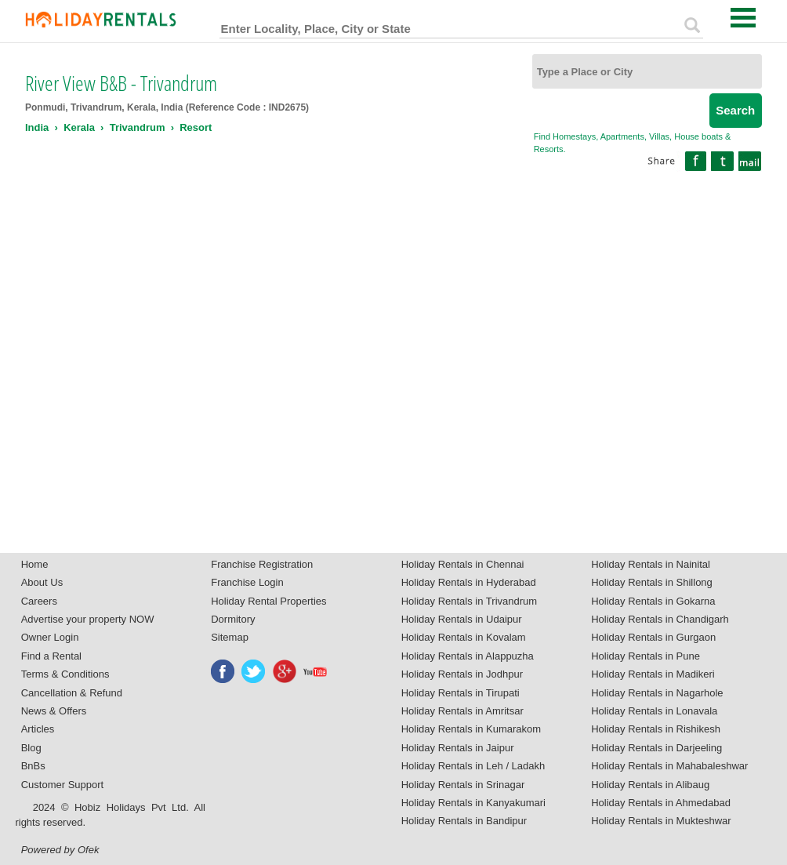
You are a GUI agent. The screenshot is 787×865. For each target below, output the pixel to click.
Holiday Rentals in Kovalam (463, 637)
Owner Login (50, 637)
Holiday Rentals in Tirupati (460, 693)
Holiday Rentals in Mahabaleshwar (669, 766)
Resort (196, 127)
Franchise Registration (262, 564)
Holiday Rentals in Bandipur (464, 821)
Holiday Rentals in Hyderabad (468, 582)
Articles (38, 729)
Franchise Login (247, 582)
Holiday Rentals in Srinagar (463, 784)
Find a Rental (51, 656)
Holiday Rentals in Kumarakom (471, 729)
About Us (42, 582)
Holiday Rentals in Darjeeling (656, 748)
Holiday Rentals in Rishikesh (655, 729)
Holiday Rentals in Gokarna (653, 601)
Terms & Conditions (65, 674)
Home (35, 564)
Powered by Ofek (60, 850)
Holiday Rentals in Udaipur (461, 619)
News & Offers (54, 711)
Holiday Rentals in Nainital (650, 564)
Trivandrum (137, 127)
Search (735, 110)
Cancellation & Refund (71, 693)
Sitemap (229, 637)
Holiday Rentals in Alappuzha (467, 656)
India (37, 127)
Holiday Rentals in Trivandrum (469, 601)
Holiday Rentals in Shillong (652, 582)
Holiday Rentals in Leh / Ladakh (473, 766)
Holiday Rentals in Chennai (462, 564)
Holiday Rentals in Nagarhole (657, 693)
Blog (31, 748)
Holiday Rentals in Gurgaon (653, 637)
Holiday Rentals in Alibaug (650, 784)
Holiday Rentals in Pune (645, 656)
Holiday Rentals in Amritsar (462, 711)
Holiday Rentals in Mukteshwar (661, 821)
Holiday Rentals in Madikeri (653, 674)
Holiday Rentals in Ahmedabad (661, 803)
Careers (39, 601)
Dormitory (233, 619)
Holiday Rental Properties (268, 601)
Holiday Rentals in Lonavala (654, 711)
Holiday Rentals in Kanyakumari (473, 803)
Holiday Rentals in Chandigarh (660, 619)
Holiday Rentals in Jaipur (457, 748)
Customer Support (62, 784)
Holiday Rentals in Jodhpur (462, 674)
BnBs (33, 766)
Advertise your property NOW (87, 619)
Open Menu (743, 17)
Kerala (79, 127)
